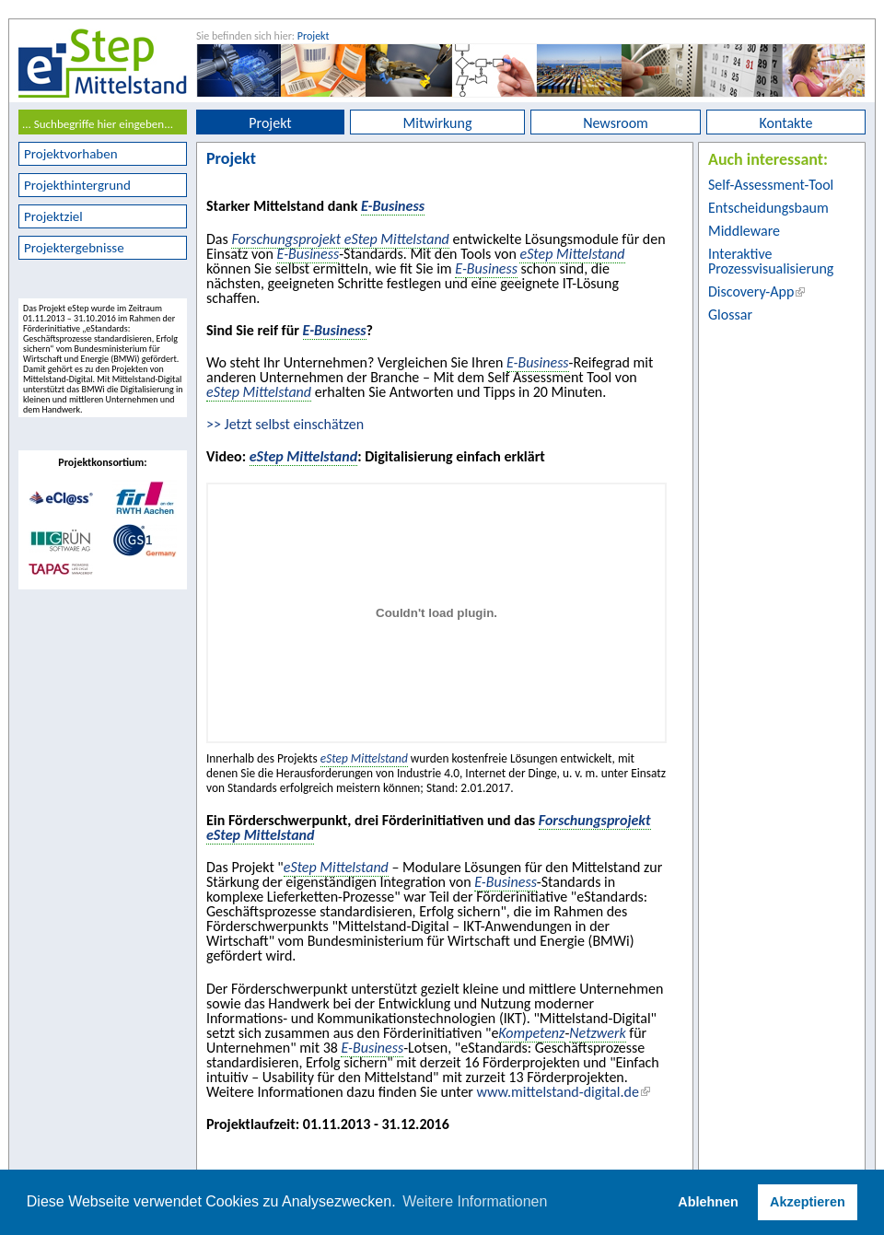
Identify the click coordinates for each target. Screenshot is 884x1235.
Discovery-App (751, 291)
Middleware (744, 230)
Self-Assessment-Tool (770, 184)
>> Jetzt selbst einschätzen (285, 424)
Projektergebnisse (74, 247)
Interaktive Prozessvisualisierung (770, 261)
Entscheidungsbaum (768, 207)
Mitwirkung (437, 123)
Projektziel (53, 216)
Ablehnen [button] (708, 1201)
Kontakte (786, 123)
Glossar (730, 314)
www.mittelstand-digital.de (558, 1092)
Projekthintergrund (77, 185)
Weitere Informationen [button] (474, 1201)
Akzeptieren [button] (807, 1201)
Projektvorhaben (71, 154)
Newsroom (615, 123)
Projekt (313, 35)
